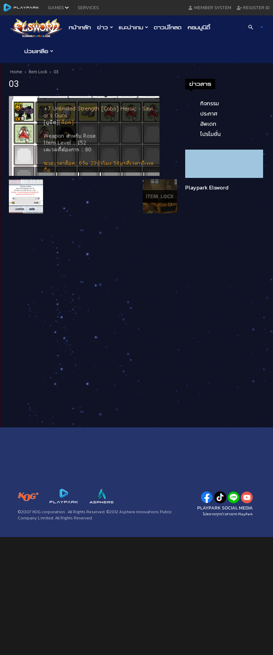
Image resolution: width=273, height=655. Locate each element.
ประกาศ (208, 113)
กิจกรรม (209, 103)
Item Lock (38, 72)
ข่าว (105, 27)
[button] (252, 27)
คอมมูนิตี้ (199, 27)
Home (16, 72)
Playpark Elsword (207, 187)
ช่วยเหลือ (38, 51)
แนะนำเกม (133, 27)
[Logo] (38, 27)
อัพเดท (208, 124)
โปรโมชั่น (210, 134)
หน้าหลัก (80, 27)
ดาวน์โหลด (167, 27)
